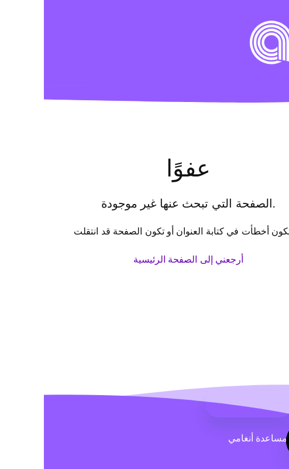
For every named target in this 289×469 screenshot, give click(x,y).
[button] (267, 26)
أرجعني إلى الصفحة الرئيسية (144, 259)
